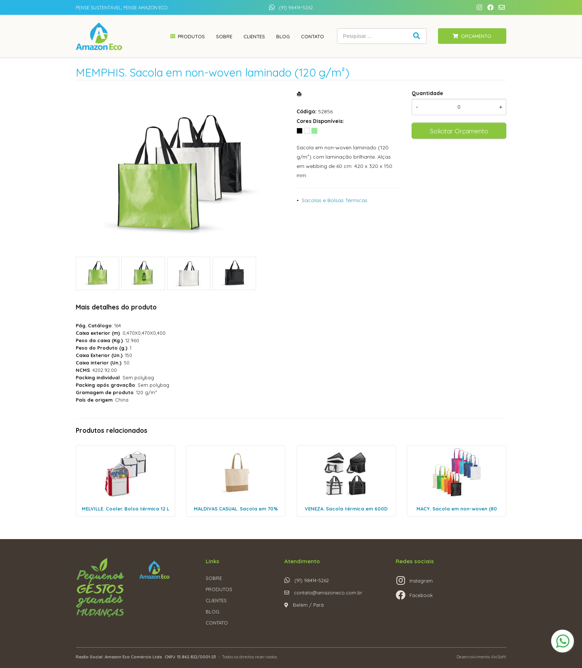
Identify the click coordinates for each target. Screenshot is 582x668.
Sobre (224, 36)
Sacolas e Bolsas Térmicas (334, 200)
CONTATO (217, 623)
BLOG (212, 612)
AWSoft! (498, 656)
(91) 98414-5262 (296, 7)
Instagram (421, 581)
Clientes (254, 36)
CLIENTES (216, 600)
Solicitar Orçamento (459, 131)
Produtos (191, 36)
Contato (312, 36)
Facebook (421, 595)
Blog (283, 36)
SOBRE (214, 578)
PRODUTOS (219, 589)
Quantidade (427, 93)
